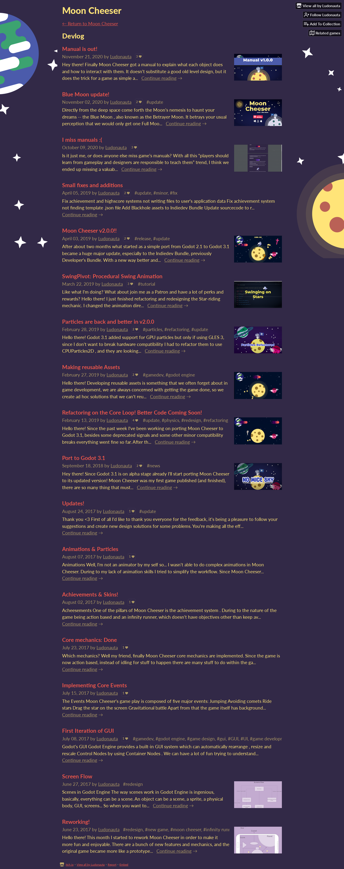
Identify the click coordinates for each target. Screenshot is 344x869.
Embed (123, 864)
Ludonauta (120, 56)
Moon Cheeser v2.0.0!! (89, 230)
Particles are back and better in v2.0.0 (108, 321)
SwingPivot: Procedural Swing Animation (112, 276)
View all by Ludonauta (91, 864)
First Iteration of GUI (88, 730)
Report (112, 864)
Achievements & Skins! (90, 594)
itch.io (70, 864)
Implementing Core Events (94, 685)
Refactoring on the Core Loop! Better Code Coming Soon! (132, 412)
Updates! (73, 503)
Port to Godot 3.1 (83, 457)
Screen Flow (77, 776)
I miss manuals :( (82, 139)
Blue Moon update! (85, 94)
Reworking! (76, 821)
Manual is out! (79, 48)
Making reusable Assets (91, 367)
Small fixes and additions (92, 185)
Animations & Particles (90, 549)
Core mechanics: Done (89, 639)
